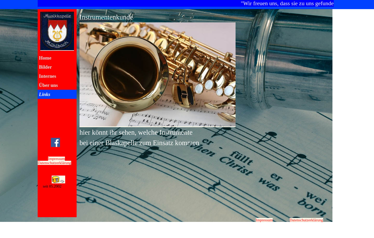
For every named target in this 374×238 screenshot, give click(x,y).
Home (45, 58)
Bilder (45, 67)
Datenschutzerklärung (54, 163)
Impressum (56, 159)
